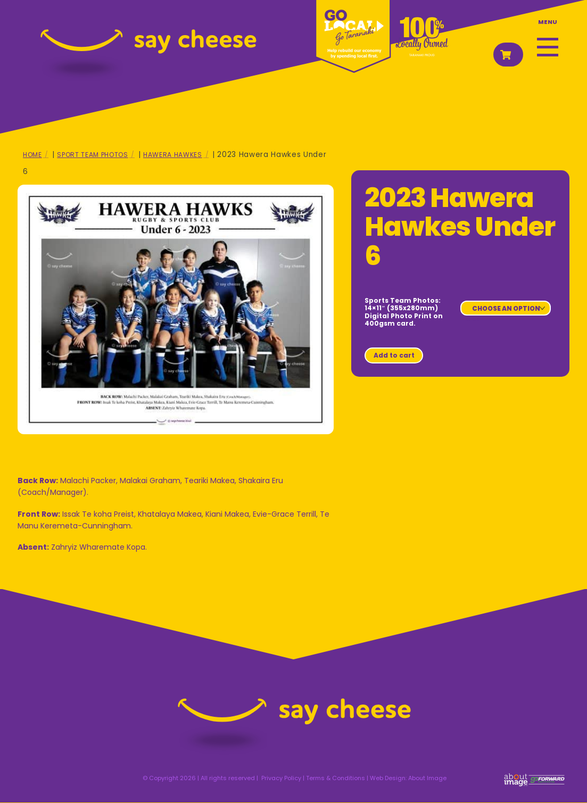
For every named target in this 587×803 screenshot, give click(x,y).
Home (32, 154)
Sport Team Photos (92, 154)
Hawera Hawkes (172, 154)
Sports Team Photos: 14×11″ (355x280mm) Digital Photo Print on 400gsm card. (404, 312)
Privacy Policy (281, 778)
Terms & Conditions (335, 778)
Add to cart (394, 355)
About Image (427, 778)
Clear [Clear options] (474, 319)
